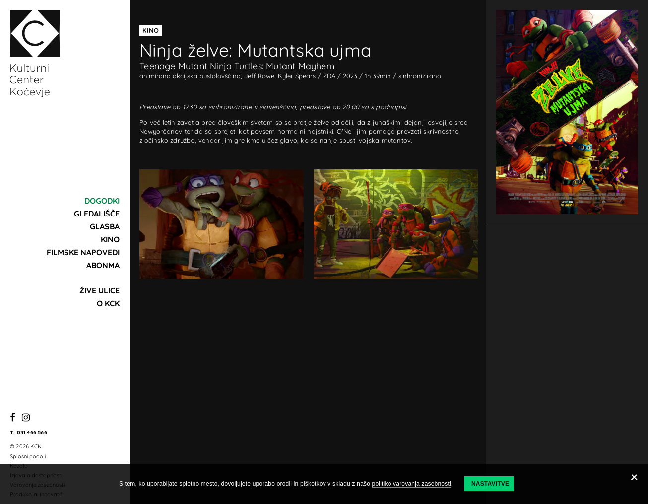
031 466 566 (32, 432)
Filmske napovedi (83, 252)
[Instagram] (26, 418)
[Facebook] (12, 418)
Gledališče (97, 213)
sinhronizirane (230, 107)
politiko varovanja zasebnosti (411, 483)
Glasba (105, 226)
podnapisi (391, 107)
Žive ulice (99, 290)
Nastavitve (490, 483)
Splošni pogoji (28, 456)
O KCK (108, 303)
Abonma (103, 265)
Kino (110, 239)
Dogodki (102, 201)
